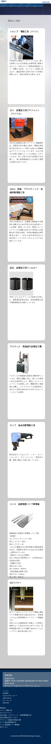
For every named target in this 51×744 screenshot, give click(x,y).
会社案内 (5, 693)
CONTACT (31, 8)
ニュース (5, 691)
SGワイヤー (26, 617)
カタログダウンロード (10, 695)
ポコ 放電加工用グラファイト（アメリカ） (26, 145)
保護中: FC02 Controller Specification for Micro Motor (26, 681)
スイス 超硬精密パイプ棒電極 (9, 724)
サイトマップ (7, 700)
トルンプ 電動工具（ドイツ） (26, 66)
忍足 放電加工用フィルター (26, 302)
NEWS (15, 8)
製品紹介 (3, 708)
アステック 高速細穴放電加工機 (26, 381)
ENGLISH (46, 2)
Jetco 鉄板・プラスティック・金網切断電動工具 (26, 224)
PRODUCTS (7, 8)
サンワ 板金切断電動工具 (26, 460)
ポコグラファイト (6, 712)
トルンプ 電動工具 (6, 710)
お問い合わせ (7, 698)
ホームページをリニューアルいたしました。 (23, 686)
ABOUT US (23, 8)
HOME (1, 8)
